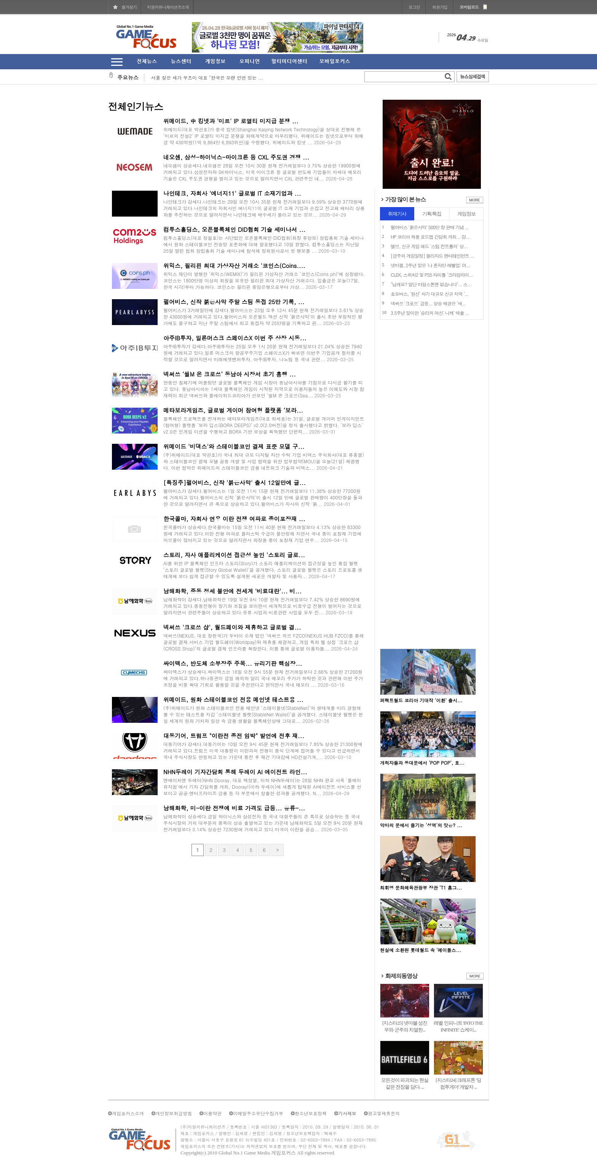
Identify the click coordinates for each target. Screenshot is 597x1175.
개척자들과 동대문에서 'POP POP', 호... (422, 762)
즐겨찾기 (129, 7)
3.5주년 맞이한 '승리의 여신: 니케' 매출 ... (430, 312)
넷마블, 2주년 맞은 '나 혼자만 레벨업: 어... (430, 265)
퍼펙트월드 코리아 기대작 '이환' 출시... (421, 700)
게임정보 (466, 214)
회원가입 (439, 7)
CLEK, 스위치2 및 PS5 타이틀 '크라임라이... (431, 274)
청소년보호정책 (311, 1113)
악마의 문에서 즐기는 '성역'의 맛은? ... (421, 825)
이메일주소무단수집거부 (258, 1113)
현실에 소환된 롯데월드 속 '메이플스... (420, 950)
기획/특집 (432, 214)
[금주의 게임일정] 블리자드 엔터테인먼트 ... (432, 255)
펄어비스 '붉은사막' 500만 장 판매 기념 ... (430, 227)
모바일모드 (469, 7)
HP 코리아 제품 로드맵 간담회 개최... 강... (430, 236)
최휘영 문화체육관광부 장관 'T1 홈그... (421, 887)
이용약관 (212, 1113)
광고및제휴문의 (384, 1113)
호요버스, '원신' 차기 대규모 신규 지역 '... (430, 293)
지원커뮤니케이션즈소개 (168, 7)
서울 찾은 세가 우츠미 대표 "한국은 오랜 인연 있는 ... (207, 77)
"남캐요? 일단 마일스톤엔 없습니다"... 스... (431, 284)
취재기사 (397, 214)
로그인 (414, 7)
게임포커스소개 (128, 1113)
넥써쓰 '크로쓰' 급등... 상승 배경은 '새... (428, 303)
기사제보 (347, 1113)
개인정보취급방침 (173, 1113)
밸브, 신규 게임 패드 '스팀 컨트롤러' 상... (429, 246)
